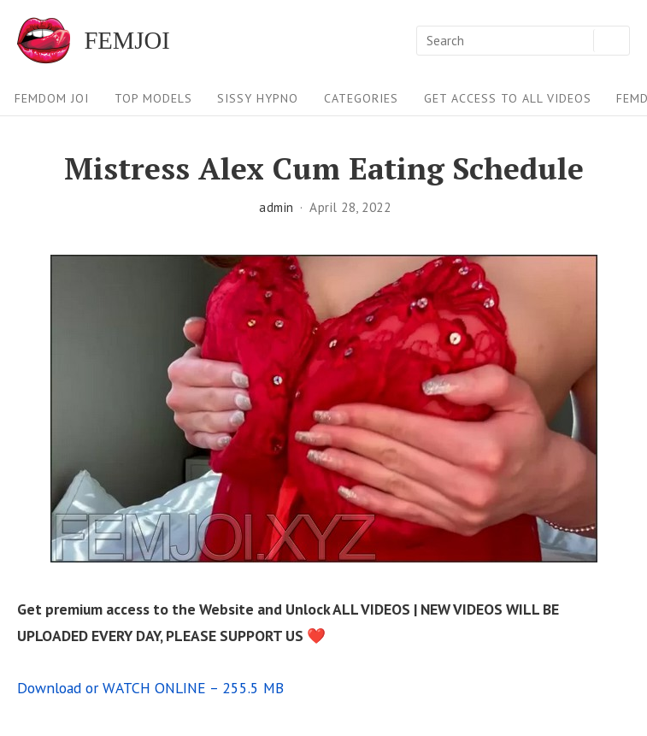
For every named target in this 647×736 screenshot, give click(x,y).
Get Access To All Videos (507, 98)
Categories (361, 98)
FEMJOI (126, 40)
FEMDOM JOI (52, 98)
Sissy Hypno (257, 98)
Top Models (153, 98)
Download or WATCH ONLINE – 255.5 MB (150, 688)
